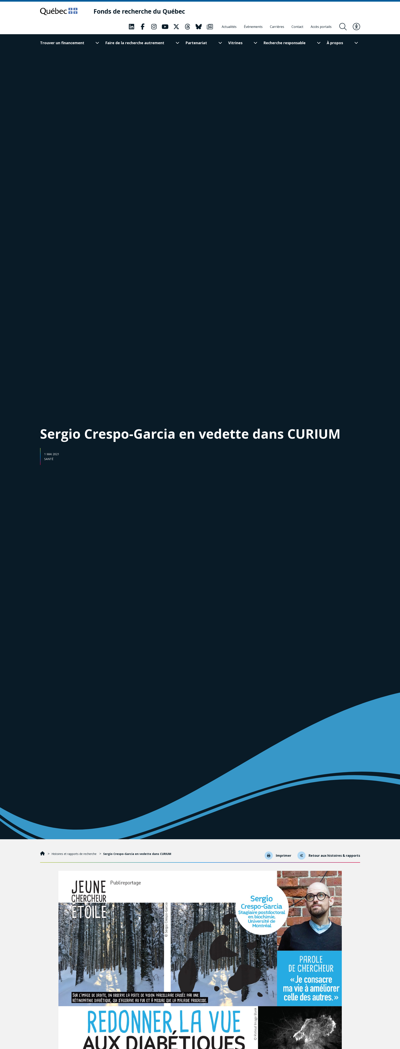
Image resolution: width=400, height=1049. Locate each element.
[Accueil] (43, 854)
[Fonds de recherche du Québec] (139, 11)
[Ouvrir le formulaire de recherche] (343, 26)
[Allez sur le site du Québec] (59, 11)
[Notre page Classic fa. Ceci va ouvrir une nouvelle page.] (131, 27)
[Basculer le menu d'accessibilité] (356, 26)
